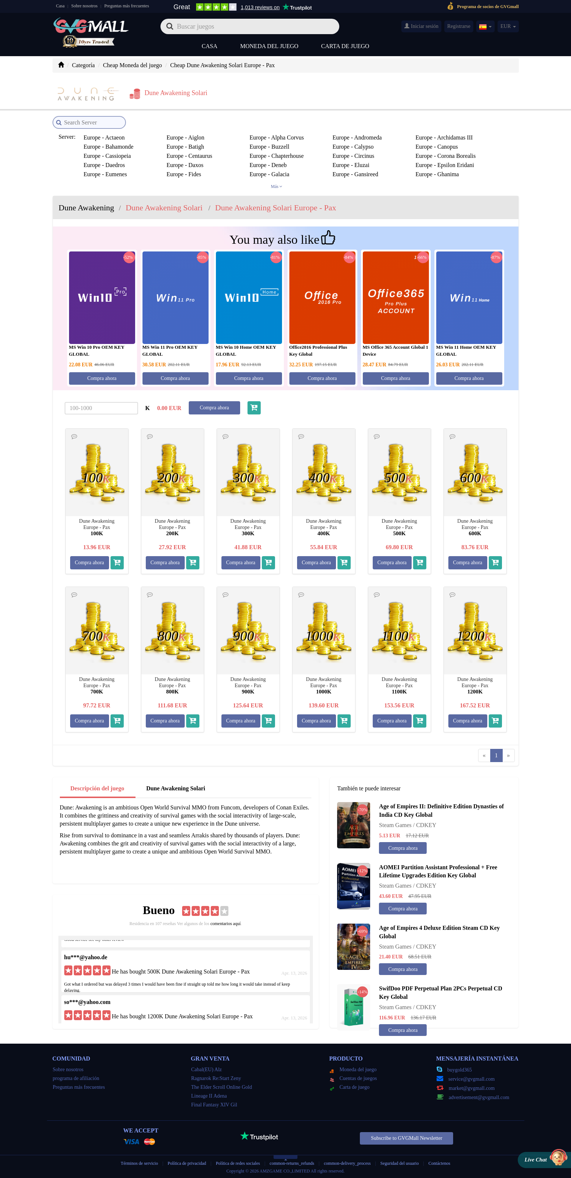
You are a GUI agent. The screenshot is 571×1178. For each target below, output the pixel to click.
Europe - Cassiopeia (107, 156)
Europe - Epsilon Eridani (445, 165)
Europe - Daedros (104, 165)
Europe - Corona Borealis (446, 156)
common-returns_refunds (292, 1163)
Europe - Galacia (269, 174)
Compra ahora (102, 378)
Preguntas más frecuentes (126, 5)
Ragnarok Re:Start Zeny (216, 1078)
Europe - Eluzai (351, 165)
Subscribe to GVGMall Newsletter (406, 1138)
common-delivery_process (347, 1163)
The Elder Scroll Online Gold (221, 1087)
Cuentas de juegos (353, 1078)
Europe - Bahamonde (109, 147)
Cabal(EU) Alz (206, 1069)
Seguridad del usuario (399, 1163)
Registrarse (458, 26)
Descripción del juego (97, 788)
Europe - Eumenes (105, 174)
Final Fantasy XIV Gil (214, 1105)
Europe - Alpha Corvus (277, 137)
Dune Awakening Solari (175, 788)
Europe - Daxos (185, 165)
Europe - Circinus (354, 156)
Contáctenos (439, 1163)
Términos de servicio (139, 1163)
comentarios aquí (225, 923)
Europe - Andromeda (357, 137)
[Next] (508, 755)
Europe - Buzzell (269, 147)
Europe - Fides (184, 174)
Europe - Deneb (268, 165)
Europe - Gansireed (355, 174)
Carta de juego (345, 46)
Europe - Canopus (437, 147)
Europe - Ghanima (437, 174)
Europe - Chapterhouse (277, 156)
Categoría (83, 65)
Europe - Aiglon (186, 137)
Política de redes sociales (238, 1163)
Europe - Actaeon (104, 137)
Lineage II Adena (209, 1096)
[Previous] (484, 755)
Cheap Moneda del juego (132, 65)
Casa (60, 5)
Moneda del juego (269, 46)
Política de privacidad (187, 1163)
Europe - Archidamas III (444, 137)
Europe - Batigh (185, 147)
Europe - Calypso (353, 147)
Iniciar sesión (421, 26)
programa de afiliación (76, 1078)
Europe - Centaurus (189, 156)
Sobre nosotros (84, 5)
